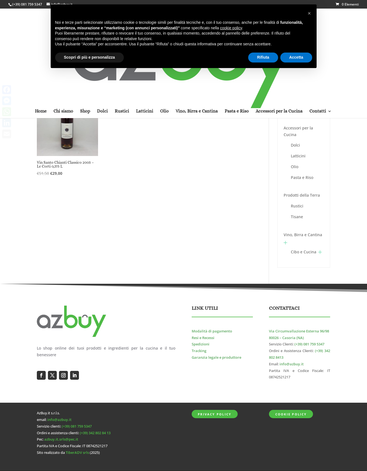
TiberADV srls (77, 452)
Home (41, 39)
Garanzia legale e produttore (216, 357)
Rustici (297, 206)
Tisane (297, 216)
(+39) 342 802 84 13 (95, 433)
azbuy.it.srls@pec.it (61, 439)
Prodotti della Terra (302, 195)
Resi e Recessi (203, 337)
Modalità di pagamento (212, 331)
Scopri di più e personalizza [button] (89, 57)
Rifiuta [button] (263, 57)
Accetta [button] (296, 57)
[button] (309, 13)
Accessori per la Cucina (298, 131)
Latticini (298, 155)
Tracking (199, 350)
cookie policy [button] (231, 28)
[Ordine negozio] (225, 87)
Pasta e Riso (302, 177)
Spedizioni (200, 344)
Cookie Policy (291, 414)
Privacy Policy (214, 414)
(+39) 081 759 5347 (27, 4)
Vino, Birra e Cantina (303, 234)
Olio (294, 166)
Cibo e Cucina (303, 251)
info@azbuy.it (291, 364)
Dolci (295, 145)
